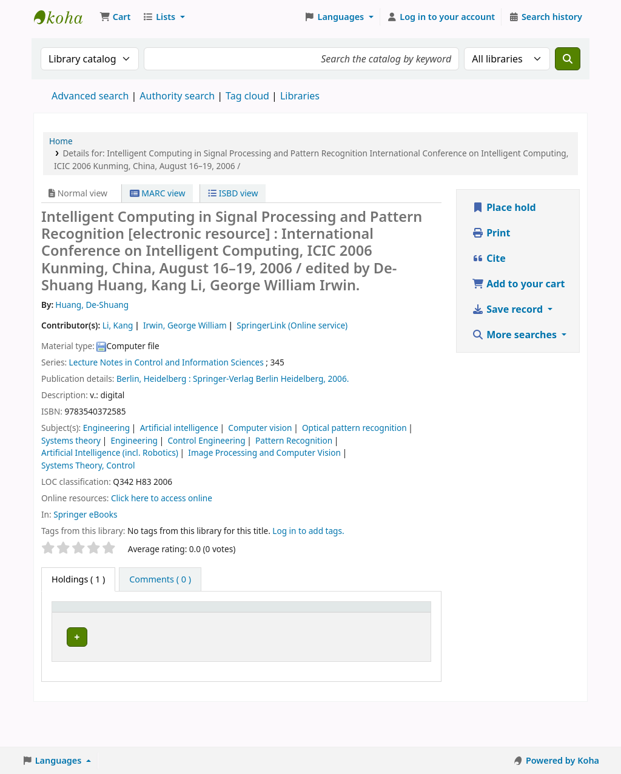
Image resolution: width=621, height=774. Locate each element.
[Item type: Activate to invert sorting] (80, 620)
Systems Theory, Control (88, 465)
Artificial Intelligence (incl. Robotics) (109, 452)
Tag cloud (247, 95)
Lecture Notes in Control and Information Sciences (166, 362)
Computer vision (260, 427)
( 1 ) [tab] (78, 579)
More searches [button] (515, 334)
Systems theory (71, 440)
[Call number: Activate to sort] (195, 620)
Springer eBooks (85, 514)
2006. (338, 378)
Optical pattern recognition (354, 427)
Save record (508, 309)
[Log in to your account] (441, 16)
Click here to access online (161, 498)
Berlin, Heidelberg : (153, 378)
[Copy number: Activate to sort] (300, 620)
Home (61, 141)
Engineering (106, 427)
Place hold (504, 207)
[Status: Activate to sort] (355, 620)
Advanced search (90, 95)
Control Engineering (206, 440)
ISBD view (233, 193)
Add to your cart (518, 283)
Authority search (177, 95)
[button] (115, 16)
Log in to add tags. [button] (308, 530)
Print (491, 232)
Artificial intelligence (179, 427)
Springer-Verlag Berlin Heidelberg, (259, 378)
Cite (489, 258)
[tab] (160, 579)
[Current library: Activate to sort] (137, 620)
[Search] (567, 58)
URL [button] (238, 626)
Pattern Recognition (293, 440)
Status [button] (349, 626)
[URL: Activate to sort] (247, 620)
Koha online (64, 17)
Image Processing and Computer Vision (264, 452)
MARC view (158, 193)
